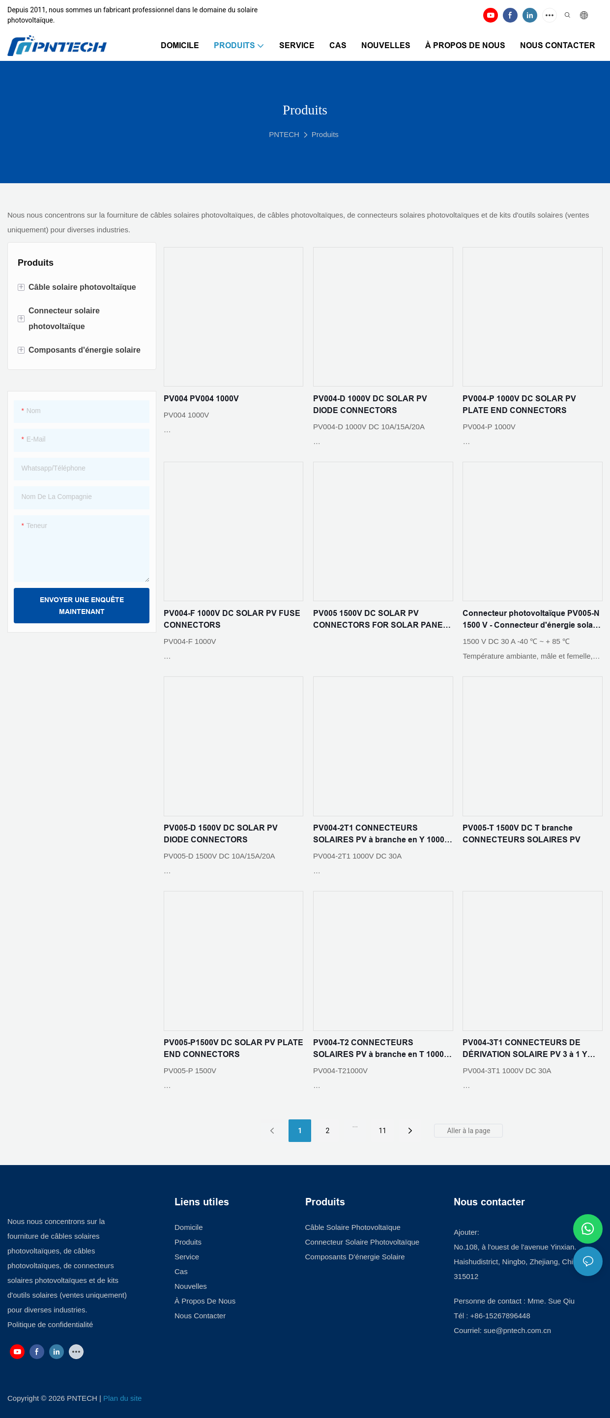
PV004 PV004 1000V (201, 398)
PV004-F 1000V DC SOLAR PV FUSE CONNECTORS (232, 619)
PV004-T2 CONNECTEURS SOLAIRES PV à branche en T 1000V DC (381, 1049)
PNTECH (284, 134)
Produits (325, 134)
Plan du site (122, 1398)
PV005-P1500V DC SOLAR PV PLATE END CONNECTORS (233, 1048)
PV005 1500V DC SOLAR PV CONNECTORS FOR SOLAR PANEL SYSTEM (380, 620)
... (355, 1125)
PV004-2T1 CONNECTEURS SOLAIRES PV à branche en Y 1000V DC (381, 835)
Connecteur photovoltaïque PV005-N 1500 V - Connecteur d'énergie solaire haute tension (532, 620)
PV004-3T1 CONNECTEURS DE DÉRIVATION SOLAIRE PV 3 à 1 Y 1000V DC (525, 1049)
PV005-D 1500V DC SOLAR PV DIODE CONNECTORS (221, 834)
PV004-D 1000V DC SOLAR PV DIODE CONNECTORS (370, 404)
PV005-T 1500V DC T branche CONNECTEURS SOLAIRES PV (522, 834)
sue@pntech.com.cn (518, 1330)
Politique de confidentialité (50, 1324)
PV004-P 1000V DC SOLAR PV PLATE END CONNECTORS (519, 404)
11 (383, 1131)
